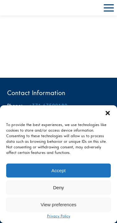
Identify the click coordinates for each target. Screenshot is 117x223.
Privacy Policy (58, 216)
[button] (108, 113)
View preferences (58, 204)
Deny (58, 187)
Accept (58, 170)
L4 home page (20, 7)
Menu (109, 7)
